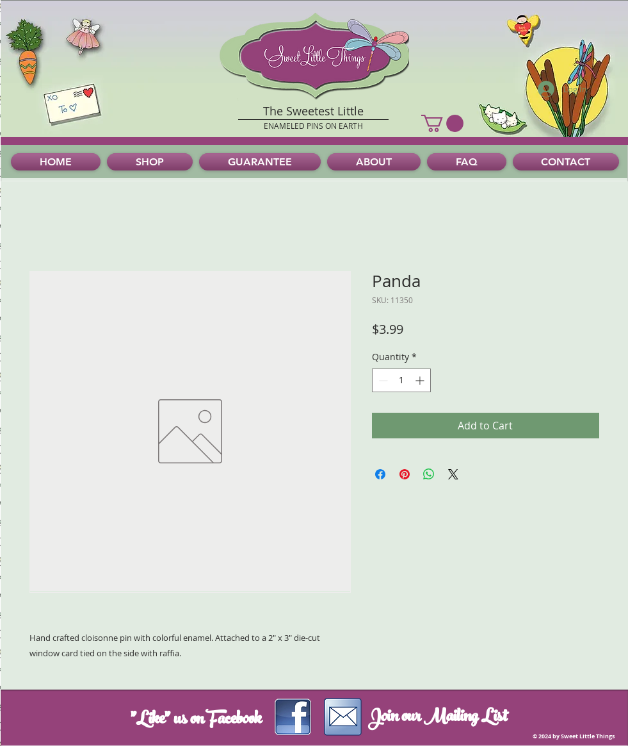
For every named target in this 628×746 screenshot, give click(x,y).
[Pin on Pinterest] (404, 474)
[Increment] (421, 380)
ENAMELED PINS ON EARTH (313, 125)
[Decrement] (382, 380)
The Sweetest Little (313, 111)
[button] (442, 123)
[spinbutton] (401, 380)
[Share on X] (453, 474)
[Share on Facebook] (380, 474)
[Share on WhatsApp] (429, 474)
